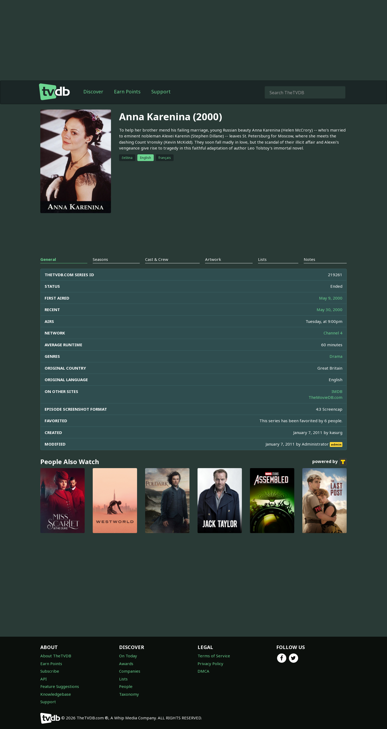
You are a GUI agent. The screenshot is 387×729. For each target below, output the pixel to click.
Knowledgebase (55, 694)
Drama (335, 356)
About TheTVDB (55, 655)
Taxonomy (129, 694)
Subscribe (49, 671)
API (43, 678)
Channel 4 (333, 333)
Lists (123, 678)
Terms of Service (214, 655)
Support (161, 91)
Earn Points (127, 91)
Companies (129, 671)
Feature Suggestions (59, 686)
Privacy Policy (210, 663)
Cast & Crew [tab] (156, 259)
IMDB (337, 391)
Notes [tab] (309, 259)
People (125, 686)
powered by (329, 462)
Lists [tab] (262, 259)
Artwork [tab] (213, 259)
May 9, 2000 (330, 298)
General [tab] (48, 259)
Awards (126, 663)
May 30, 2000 (329, 309)
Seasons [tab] (100, 259)
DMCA (203, 671)
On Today (128, 655)
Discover (93, 91)
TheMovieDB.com (325, 397)
